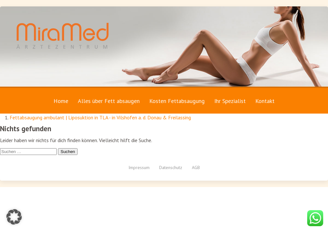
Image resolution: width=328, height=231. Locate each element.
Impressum (139, 167)
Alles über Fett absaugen (109, 101)
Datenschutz (170, 167)
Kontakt (265, 101)
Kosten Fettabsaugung (177, 101)
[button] (14, 217)
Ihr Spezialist (230, 101)
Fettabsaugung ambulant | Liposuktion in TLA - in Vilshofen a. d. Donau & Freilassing (100, 117)
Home (60, 101)
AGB (196, 167)
